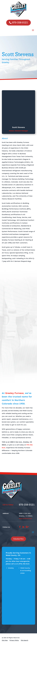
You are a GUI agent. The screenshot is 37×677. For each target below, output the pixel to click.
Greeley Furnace (14, 393)
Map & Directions (25, 518)
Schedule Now (18, 539)
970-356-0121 (20, 22)
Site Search (24, 640)
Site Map (5, 640)
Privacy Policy (14, 640)
